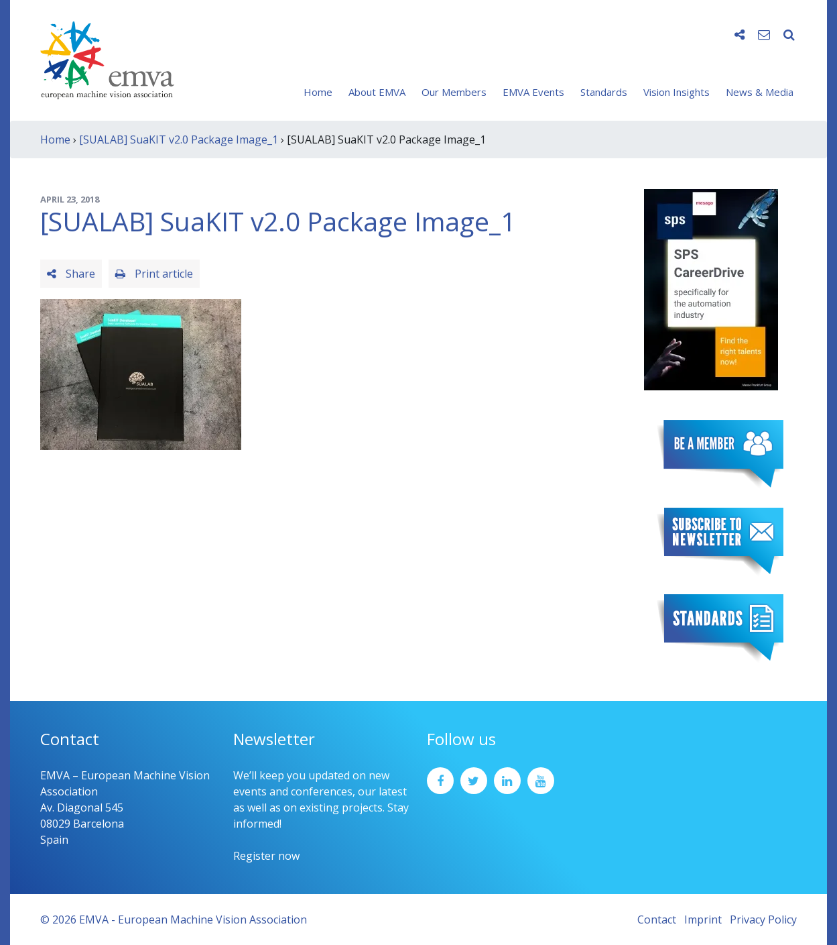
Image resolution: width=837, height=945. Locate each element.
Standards (603, 92)
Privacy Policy (763, 919)
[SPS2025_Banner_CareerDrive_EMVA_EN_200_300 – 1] (711, 288)
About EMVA (376, 92)
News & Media (759, 92)
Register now (266, 855)
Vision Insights (676, 92)
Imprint (703, 919)
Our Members (454, 92)
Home (318, 92)
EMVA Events (533, 92)
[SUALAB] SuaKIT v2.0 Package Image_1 (178, 139)
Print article (154, 273)
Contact (656, 919)
